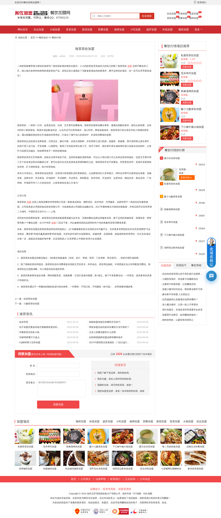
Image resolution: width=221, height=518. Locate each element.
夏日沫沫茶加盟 (172, 158)
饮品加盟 (171, 13)
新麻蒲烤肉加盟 (190, 91)
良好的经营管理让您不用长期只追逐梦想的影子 (185, 274)
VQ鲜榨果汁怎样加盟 (29, 342)
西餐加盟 (182, 18)
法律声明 (100, 479)
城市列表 (126, 493)
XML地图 (147, 493)
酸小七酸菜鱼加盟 (191, 109)
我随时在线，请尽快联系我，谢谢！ (115, 385)
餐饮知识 (43, 37)
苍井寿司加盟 (188, 73)
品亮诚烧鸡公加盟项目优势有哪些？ (180, 299)
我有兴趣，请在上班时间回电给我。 (115, 379)
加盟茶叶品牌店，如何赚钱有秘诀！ (180, 314)
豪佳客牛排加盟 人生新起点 (176, 294)
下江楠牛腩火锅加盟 (192, 127)
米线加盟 (167, 29)
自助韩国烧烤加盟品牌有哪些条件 (105, 337)
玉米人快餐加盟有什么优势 (102, 332)
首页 (32, 37)
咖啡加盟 (184, 29)
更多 (197, 29)
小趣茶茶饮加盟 (31, 303)
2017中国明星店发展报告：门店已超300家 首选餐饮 (110, 342)
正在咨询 (130, 479)
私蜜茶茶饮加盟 (190, 55)
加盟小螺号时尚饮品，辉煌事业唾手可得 (182, 289)
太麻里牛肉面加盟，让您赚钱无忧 (179, 284)
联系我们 (115, 479)
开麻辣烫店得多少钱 (28, 332)
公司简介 (86, 479)
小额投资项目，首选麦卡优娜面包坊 (180, 279)
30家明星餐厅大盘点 (29, 337)
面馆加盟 (171, 18)
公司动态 (145, 479)
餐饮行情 (56, 37)
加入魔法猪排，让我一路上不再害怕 (180, 304)
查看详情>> (186, 177)
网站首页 (23, 29)
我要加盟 (187, 67)
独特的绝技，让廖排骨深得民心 (178, 320)
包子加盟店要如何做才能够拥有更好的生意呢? (40, 327)
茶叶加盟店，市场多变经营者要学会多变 (182, 309)
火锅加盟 (182, 13)
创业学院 (23, 322)
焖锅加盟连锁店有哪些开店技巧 (104, 322)
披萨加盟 (151, 29)
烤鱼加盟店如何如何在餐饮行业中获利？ (108, 327)
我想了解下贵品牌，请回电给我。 (114, 372)
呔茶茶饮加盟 (30, 299)
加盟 (129, 66)
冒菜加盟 (193, 13)
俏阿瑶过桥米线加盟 (174, 247)
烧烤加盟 (193, 18)
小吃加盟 (135, 29)
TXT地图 (137, 493)
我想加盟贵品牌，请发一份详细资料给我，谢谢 (120, 391)
